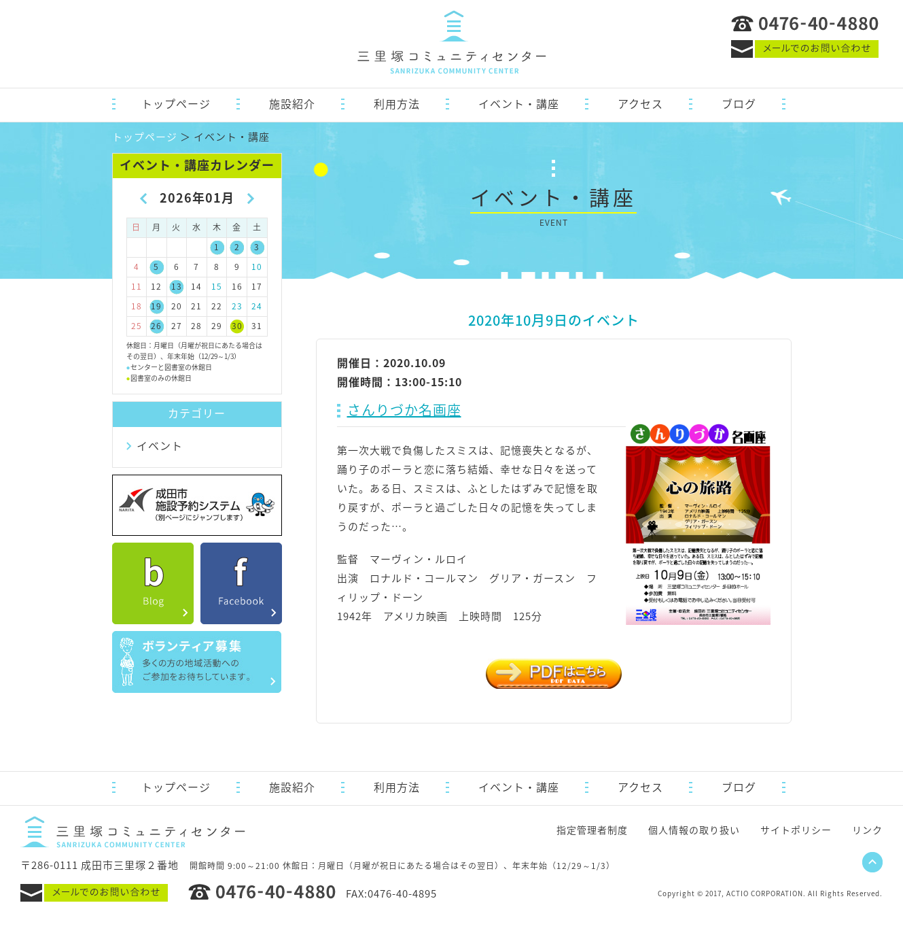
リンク (867, 829)
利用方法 (397, 103)
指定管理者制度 (592, 829)
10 (256, 266)
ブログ (739, 103)
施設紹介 (292, 103)
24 (256, 306)
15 (216, 286)
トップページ (176, 103)
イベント (160, 445)
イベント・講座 (518, 103)
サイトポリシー (796, 829)
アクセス (640, 103)
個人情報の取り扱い (694, 829)
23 (237, 306)
